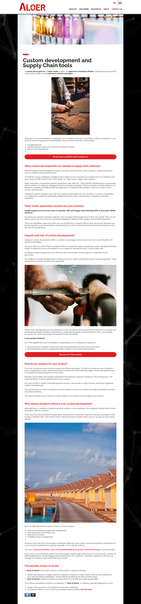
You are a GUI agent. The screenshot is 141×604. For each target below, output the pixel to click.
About (106, 9)
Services (73, 9)
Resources (96, 9)
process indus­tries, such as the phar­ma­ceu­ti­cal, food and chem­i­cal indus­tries (67, 550)
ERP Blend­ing (86, 589)
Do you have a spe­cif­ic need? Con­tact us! (70, 157)
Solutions (84, 9)
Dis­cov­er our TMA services (70, 355)
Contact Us (117, 9)
